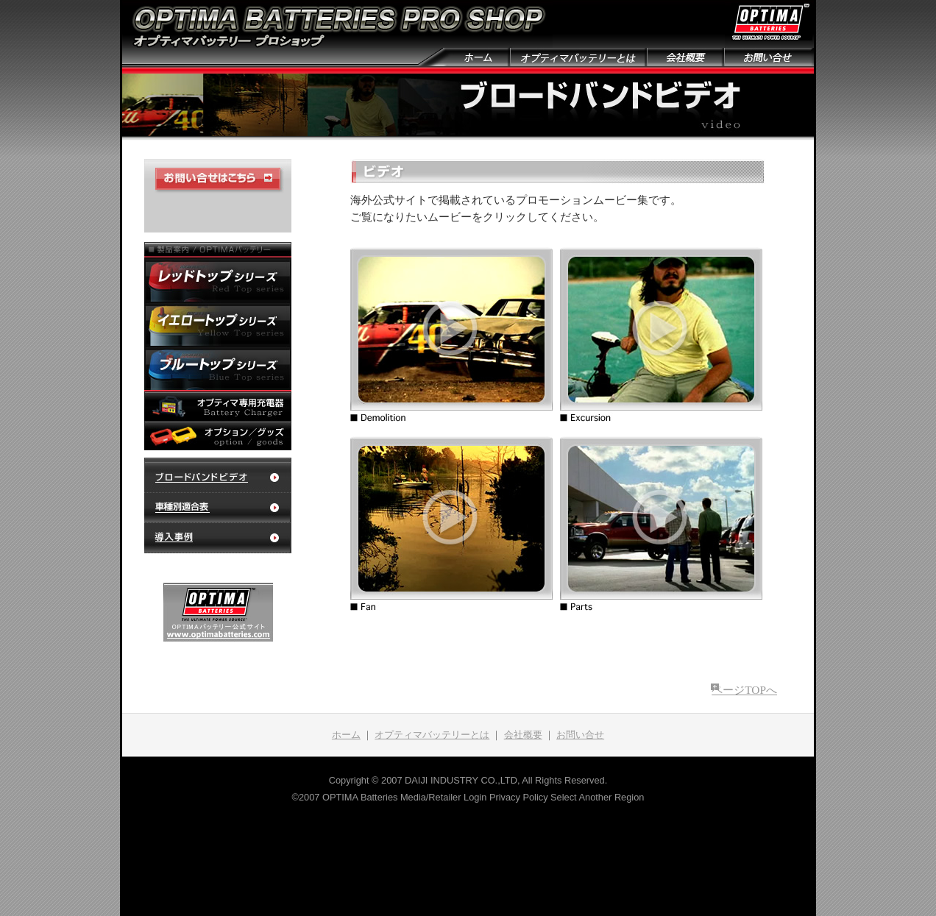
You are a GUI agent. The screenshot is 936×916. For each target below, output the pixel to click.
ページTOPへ (744, 690)
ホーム (346, 735)
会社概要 (523, 735)
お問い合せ (580, 735)
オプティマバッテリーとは (432, 735)
